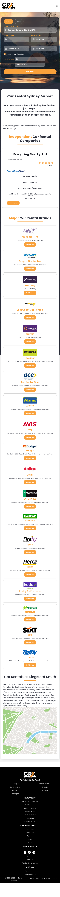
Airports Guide (30, 811)
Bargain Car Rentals (30, 261)
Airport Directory (30, 808)
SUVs (30, 839)
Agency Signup (30, 874)
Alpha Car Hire (30, 237)
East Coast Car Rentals (30, 309)
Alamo (30, 405)
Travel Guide (30, 818)
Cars (8, 21)
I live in (7, 65)
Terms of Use (45, 878)
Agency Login (30, 871)
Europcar (30, 520)
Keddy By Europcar (30, 591)
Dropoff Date (10, 45)
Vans (19, 21)
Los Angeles (15, 784)
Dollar (30, 474)
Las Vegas (15, 794)
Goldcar (30, 358)
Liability (54, 878)
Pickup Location (11, 26)
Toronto (45, 790)
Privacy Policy (34, 878)
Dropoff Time (37, 45)
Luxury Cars (30, 829)
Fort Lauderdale (44, 784)
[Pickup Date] (18, 39)
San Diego (15, 790)
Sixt (30, 634)
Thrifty (30, 657)
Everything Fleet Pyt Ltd (30, 154)
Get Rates (13, 203)
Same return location (15, 54)
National (30, 612)
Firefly (30, 544)
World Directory (30, 805)
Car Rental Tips (30, 821)
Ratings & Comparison (30, 802)
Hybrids (30, 836)
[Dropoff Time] (45, 49)
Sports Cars (30, 833)
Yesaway (30, 285)
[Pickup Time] (45, 39)
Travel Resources (30, 815)
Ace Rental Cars (30, 382)
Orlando (45, 787)
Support (30, 856)
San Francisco (15, 787)
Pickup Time (36, 36)
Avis (30, 429)
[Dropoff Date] (18, 49)
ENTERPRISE (30, 498)
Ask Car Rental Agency (30, 863)
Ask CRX (30, 860)
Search (30, 71)
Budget (30, 450)
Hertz (30, 567)
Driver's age (9, 59)
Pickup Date (9, 36)
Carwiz (30, 334)
